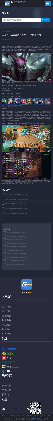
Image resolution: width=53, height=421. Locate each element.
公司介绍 (6, 307)
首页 (3, 31)
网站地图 (6, 329)
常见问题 (6, 316)
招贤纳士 (6, 394)
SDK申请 (6, 333)
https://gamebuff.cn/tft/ (33, 181)
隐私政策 (6, 324)
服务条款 (6, 320)
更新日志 (6, 311)
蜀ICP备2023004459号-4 (40, 419)
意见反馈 (6, 390)
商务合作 (6, 385)
